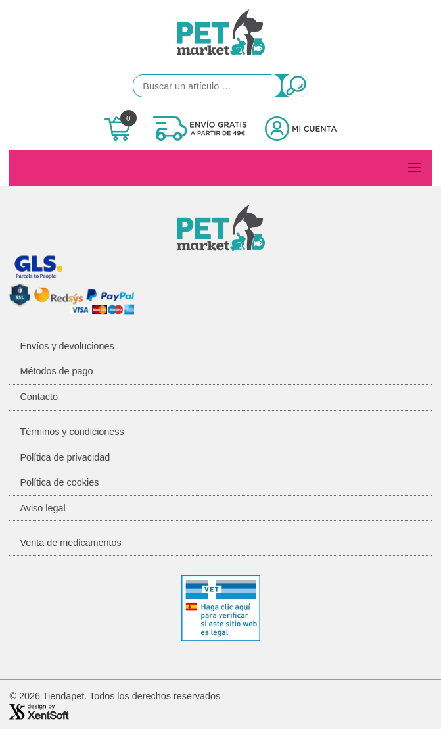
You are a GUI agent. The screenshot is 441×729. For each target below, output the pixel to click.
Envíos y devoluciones (67, 346)
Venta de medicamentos (70, 543)
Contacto (39, 396)
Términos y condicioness (72, 431)
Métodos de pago (56, 371)
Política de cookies (59, 482)
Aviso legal (42, 508)
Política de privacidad (65, 457)
